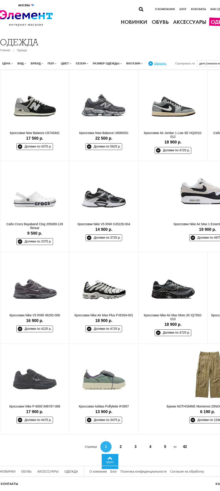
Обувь (26, 471)
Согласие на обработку (187, 471)
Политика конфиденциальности (143, 471)
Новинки (7, 471)
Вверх (110, 462)
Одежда (22, 50)
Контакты (198, 9)
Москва (26, 5)
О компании (165, 9)
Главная (5, 50)
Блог (183, 9)
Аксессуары (48, 471)
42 (185, 447)
